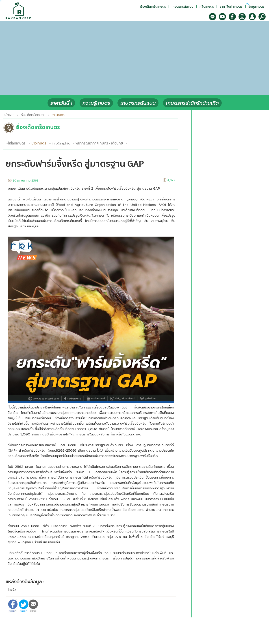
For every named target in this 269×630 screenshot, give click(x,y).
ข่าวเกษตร (38, 143)
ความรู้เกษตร (96, 103)
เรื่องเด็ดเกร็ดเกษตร (33, 115)
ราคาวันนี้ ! (61, 103)
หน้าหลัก (9, 115)
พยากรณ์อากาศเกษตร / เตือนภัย (99, 143)
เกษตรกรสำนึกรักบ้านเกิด (192, 103)
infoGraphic (61, 143)
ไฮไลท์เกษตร (17, 143)
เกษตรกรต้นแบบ (138, 103)
